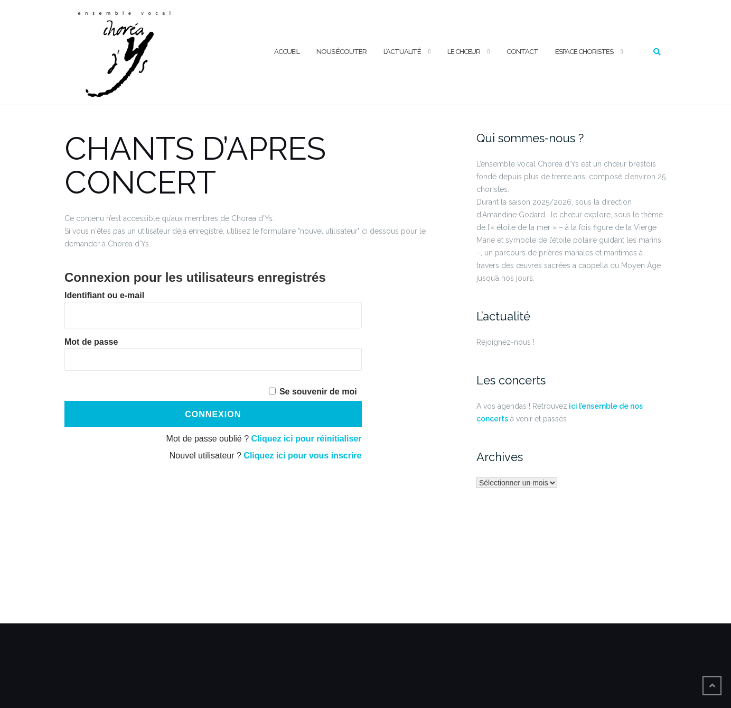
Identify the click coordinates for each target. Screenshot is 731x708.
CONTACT (522, 52)
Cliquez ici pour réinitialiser (306, 438)
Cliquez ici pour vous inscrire (302, 455)
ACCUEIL (286, 52)
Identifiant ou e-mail (104, 295)
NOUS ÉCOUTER (341, 52)
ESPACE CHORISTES (584, 52)
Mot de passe (91, 341)
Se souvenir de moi (318, 391)
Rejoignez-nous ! (505, 342)
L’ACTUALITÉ (402, 52)
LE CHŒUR (463, 52)
